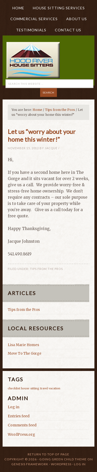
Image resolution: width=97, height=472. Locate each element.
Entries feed (18, 416)
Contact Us (68, 30)
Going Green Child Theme (63, 459)
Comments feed (22, 425)
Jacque (51, 148)
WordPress (61, 464)
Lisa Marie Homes (23, 345)
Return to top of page (48, 454)
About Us (74, 19)
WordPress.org (21, 434)
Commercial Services (34, 19)
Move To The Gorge (24, 353)
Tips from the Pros (46, 268)
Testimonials (31, 30)
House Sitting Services (59, 8)
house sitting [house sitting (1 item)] (30, 388)
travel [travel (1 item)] (44, 388)
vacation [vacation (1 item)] (54, 388)
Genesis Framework (29, 464)
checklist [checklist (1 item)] (14, 388)
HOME (18, 8)
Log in (13, 407)
